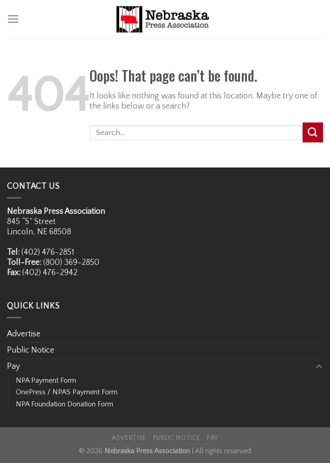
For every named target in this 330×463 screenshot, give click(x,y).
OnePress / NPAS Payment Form (66, 392)
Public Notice (30, 350)
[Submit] (313, 132)
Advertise (23, 334)
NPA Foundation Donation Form (64, 404)
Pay (13, 366)
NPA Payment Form (46, 380)
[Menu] (13, 19)
